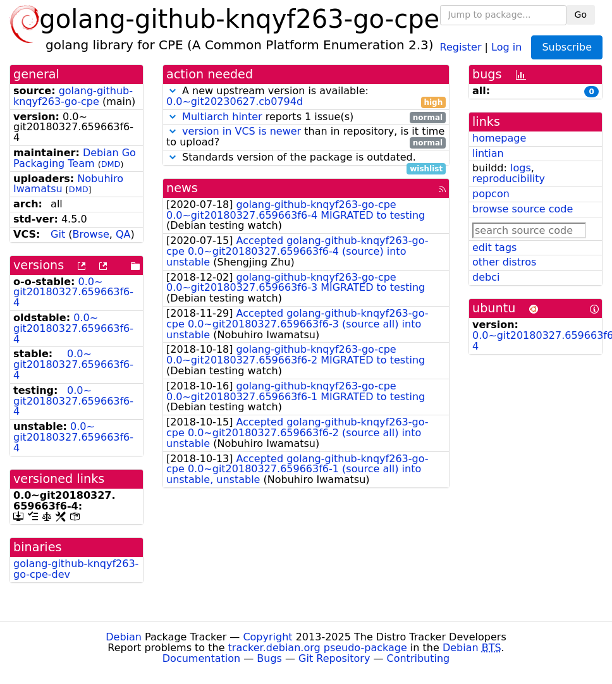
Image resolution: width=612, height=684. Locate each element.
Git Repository (334, 658)
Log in (506, 46)
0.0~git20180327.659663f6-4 (73, 292)
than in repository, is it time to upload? (306, 137)
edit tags (494, 247)
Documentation (201, 658)
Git (58, 234)
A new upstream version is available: (306, 96)
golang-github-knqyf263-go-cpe (73, 96)
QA (123, 234)
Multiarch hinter (222, 117)
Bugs (269, 658)
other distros (504, 262)
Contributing (418, 658)
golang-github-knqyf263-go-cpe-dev (75, 569)
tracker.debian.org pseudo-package (317, 648)
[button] (172, 91)
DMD (111, 164)
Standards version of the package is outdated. (306, 157)
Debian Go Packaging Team (74, 158)
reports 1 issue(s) (306, 117)
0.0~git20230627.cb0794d (234, 101)
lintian (488, 153)
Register (461, 46)
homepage (499, 138)
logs (520, 168)
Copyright (267, 637)
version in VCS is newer (241, 131)
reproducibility (508, 179)
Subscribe (567, 47)
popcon (491, 194)
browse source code (522, 209)
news (182, 188)
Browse (91, 234)
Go (581, 14)
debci (485, 277)
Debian (124, 637)
